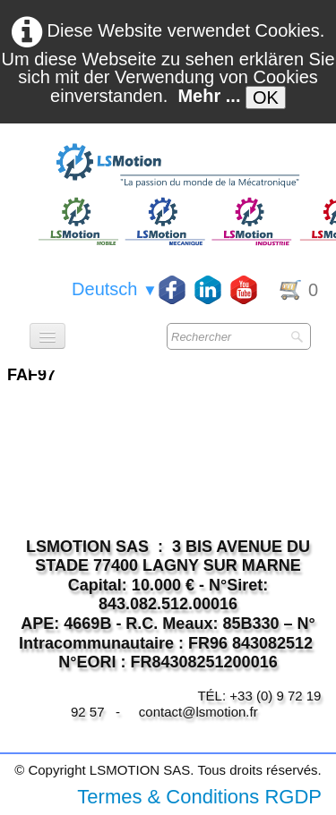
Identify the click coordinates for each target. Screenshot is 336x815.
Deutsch (115, 289)
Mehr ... (208, 96)
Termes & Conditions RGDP (199, 796)
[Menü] (47, 336)
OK (266, 97)
